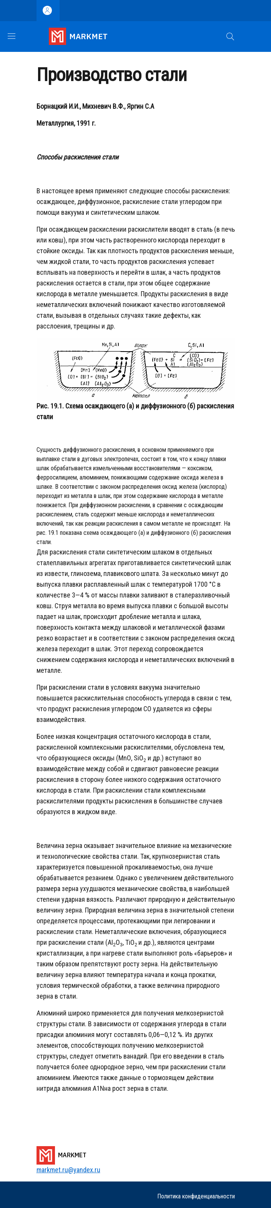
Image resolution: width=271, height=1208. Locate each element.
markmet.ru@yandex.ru (68, 1170)
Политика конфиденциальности (196, 1196)
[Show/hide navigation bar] (11, 36)
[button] (230, 36)
